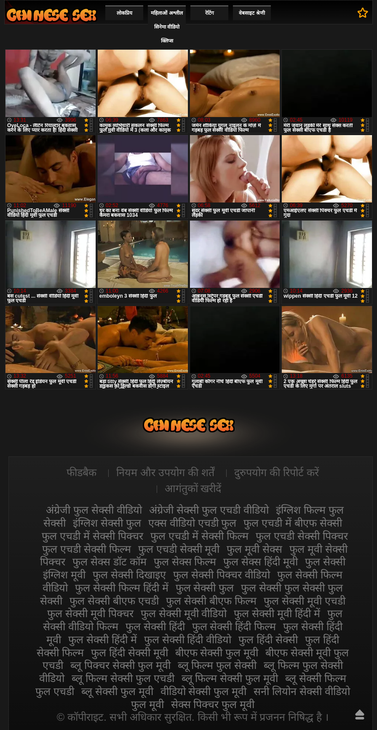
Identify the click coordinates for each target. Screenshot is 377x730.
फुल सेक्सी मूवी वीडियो (184, 613)
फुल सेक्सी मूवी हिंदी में (277, 613)
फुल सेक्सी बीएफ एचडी (114, 601)
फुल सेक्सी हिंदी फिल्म (234, 626)
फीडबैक (81, 472)
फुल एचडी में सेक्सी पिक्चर (92, 536)
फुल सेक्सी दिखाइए (129, 575)
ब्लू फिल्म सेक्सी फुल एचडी (123, 678)
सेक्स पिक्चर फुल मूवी (213, 704)
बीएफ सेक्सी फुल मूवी (217, 652)
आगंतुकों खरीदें (193, 488)
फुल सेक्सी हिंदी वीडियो (188, 639)
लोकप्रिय (124, 13)
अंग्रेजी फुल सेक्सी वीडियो (94, 510)
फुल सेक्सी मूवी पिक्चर (90, 613)
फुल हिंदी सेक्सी (268, 639)
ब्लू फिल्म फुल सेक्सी (217, 665)
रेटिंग (209, 13)
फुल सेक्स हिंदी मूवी (260, 561)
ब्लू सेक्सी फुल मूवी (117, 691)
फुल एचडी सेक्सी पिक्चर (302, 536)
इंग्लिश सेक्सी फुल (107, 523)
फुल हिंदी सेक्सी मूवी (129, 652)
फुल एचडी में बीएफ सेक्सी (292, 523)
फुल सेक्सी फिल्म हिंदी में (121, 588)
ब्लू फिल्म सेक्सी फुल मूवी (230, 678)
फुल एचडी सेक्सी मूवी (179, 549)
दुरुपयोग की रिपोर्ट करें (276, 472)
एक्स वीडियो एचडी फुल (192, 523)
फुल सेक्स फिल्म (185, 561)
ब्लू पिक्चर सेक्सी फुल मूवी (120, 665)
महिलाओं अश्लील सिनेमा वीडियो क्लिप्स (166, 27)
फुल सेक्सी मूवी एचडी (304, 601)
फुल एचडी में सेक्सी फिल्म (199, 536)
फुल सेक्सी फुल (205, 588)
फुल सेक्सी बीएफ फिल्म (211, 601)
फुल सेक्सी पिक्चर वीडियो (221, 575)
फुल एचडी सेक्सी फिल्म (86, 549)
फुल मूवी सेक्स (254, 549)
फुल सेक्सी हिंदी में (102, 639)
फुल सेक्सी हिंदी (155, 626)
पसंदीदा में (363, 13)
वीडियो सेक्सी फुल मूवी (203, 691)
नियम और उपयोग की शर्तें (165, 472)
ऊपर (359, 714)
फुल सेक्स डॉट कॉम (109, 561)
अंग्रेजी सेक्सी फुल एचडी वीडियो (209, 510)
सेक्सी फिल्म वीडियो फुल (51, 14)
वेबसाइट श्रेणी (252, 13)
